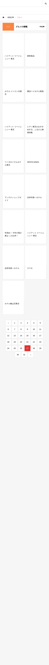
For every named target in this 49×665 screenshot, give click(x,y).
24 (8, 348)
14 (21, 336)
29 (40, 348)
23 (40, 342)
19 (15, 342)
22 (34, 342)
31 (24, 355)
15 (27, 336)
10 (34, 329)
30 (18, 355)
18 (8, 342)
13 (15, 336)
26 (21, 348)
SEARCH (45, 3)
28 (34, 348)
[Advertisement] (24, 547)
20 (21, 342)
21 (27, 342)
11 (40, 329)
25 (15, 348)
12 (8, 336)
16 (34, 336)
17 (40, 336)
